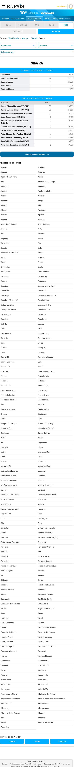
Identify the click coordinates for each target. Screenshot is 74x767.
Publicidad (28, 764)
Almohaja (41, 210)
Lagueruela (42, 442)
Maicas (3, 461)
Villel (2, 718)
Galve (3, 405)
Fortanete (41, 381)
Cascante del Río (44, 305)
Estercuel (4, 371)
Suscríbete (61, 6)
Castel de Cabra (44, 310)
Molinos (41, 480)
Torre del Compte (7, 642)
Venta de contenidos (17, 764)
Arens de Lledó (43, 224)
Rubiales (4, 585)
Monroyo (4, 490)
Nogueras (41, 509)
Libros (40, 447)
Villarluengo (5, 708)
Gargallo (41, 405)
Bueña (40, 267)
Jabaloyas (5, 433)
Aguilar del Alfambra (9, 177)
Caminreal (42, 291)
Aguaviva (41, 172)
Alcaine (4, 191)
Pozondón (5, 561)
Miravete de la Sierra (9, 480)
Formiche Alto (43, 376)
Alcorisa (41, 196)
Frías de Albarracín (8, 390)
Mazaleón (41, 471)
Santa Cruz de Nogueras (10, 604)
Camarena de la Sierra (46, 286)
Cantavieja (5, 295)
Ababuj (3, 167)
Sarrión (4, 609)
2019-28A (22, 25)
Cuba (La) (41, 348)
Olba (2, 523)
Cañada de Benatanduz (47, 295)
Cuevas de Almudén (45, 357)
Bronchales (5, 267)
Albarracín (5, 186)
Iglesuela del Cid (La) (46, 428)
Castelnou (5, 319)
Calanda (4, 281)
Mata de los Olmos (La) (10, 471)
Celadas (41, 324)
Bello (40, 248)
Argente (4, 229)
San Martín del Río (45, 599)
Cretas (40, 343)
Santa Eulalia (43, 604)
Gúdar (3, 419)
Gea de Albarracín (8, 409)
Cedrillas (4, 324)
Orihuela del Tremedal (46, 528)
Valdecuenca (6, 680)
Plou (39, 552)
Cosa (3, 343)
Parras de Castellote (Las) (48, 537)
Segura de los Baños (46, 609)
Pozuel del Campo (45, 561)
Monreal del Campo (45, 485)
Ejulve (40, 362)
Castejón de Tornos (8, 310)
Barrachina (5, 243)
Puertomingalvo (7, 571)
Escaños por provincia (61, 19)
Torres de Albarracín (9, 651)
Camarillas (5, 291)
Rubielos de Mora (7, 590)
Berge (40, 253)
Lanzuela (4, 447)
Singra (40, 613)
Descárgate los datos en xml (37, 154)
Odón (3, 518)
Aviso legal (37, 764)
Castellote (42, 314)
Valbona (4, 675)
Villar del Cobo (6, 703)
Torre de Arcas (6, 637)
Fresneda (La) (43, 386)
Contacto (5, 764)
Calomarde (42, 281)
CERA (40, 329)
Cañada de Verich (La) (9, 300)
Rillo (2, 575)
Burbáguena (5, 272)
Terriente (4, 618)
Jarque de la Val (44, 433)
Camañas (4, 286)
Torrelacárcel (43, 642)
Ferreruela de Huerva (46, 371)
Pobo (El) (4, 556)
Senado (56, 32)
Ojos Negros (42, 518)
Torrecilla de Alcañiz (9, 632)
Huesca (12, 741)
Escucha (41, 367)
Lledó (3, 457)
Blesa (3, 262)
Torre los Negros (7, 646)
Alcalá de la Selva (45, 191)
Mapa (46, 19)
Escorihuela (5, 367)
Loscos (40, 457)
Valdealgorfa (43, 675)
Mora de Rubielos (7, 499)
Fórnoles (4, 381)
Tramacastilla (43, 661)
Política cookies (64, 764)
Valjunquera (5, 689)
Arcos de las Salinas (8, 224)
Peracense (42, 542)
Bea (39, 243)
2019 (8, 25)
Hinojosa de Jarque (8, 423)
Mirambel (41, 476)
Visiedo (3, 722)
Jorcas (40, 438)
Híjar (40, 419)
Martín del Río (6, 466)
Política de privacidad (50, 764)
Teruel (40, 618)
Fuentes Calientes (7, 395)
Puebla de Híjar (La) (8, 566)
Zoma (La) (5, 727)
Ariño (40, 229)
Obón (40, 514)
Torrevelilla (42, 651)
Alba (2, 182)
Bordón (40, 262)
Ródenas (4, 580)
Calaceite (4, 276)
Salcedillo (41, 590)
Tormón (41, 623)
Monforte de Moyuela (9, 485)
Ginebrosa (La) (43, 409)
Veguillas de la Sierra (9, 694)
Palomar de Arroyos (45, 533)
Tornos (3, 627)
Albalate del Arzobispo (46, 182)
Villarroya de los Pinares (10, 713)
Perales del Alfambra (46, 547)
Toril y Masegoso (7, 623)
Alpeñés (41, 215)
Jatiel (3, 438)
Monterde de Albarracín (47, 495)
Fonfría (3, 376)
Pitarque (4, 552)
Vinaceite (41, 718)
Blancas (41, 257)
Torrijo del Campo (45, 656)
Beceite (4, 248)
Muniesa (41, 504)
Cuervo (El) (5, 357)
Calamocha (42, 276)
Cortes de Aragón (44, 338)
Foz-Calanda (5, 386)
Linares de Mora (44, 452)
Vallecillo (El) (43, 689)
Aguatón (4, 172)
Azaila (3, 234)
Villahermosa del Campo (10, 699)
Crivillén (4, 348)
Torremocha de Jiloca (46, 646)
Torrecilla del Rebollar (46, 632)
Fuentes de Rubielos (8, 400)
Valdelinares (42, 680)
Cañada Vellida (43, 300)
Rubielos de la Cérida (46, 585)
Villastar (41, 713)
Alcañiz (3, 196)
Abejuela (41, 167)
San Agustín (5, 599)
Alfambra (4, 201)
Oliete (40, 523)
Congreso (18, 32)
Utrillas (3, 670)
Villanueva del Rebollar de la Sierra (51, 699)
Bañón (40, 238)
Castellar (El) (6, 314)
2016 (37, 25)
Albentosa (42, 186)
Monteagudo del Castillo (10, 495)
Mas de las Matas (44, 466)
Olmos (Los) (5, 528)
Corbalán (4, 338)
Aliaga (40, 201)
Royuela (41, 580)
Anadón (4, 220)
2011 (66, 25)
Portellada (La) (43, 556)
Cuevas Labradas (7, 362)
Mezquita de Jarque (8, 476)
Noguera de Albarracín (10, 509)
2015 (51, 25)
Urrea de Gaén (43, 665)
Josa (2, 442)
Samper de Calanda (45, 594)
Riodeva (41, 575)
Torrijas (4, 656)
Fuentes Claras (43, 395)
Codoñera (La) (43, 333)
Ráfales (41, 571)
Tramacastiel (6, 661)
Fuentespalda (43, 400)
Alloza (40, 205)
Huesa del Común (7, 428)
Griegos (4, 414)
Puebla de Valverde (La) (47, 566)
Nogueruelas (6, 514)
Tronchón (4, 665)
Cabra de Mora (43, 272)
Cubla (3, 352)
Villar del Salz (43, 703)
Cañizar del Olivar (7, 305)
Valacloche (42, 670)
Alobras (4, 215)
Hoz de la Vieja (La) (45, 423)
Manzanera (42, 461)
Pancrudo (4, 537)
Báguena (4, 238)
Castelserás (42, 319)
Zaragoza (62, 741)
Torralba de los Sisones (47, 627)
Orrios (3, 533)
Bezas (3, 257)
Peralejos (4, 547)
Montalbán (42, 490)
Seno (3, 613)
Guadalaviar (42, 414)
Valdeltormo (5, 684)
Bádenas (41, 234)
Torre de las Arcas (45, 637)
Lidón (3, 452)
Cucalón (41, 352)
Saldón (3, 594)
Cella (3, 329)
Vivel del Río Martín (45, 722)
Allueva (3, 210)
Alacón (40, 177)
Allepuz (3, 205)
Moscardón (42, 499)
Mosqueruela (6, 504)
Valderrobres (43, 684)
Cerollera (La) (6, 333)
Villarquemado (43, 708)
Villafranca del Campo (46, 694)
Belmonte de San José (9, 253)
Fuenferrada (42, 390)
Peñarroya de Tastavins (10, 542)
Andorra (41, 220)
